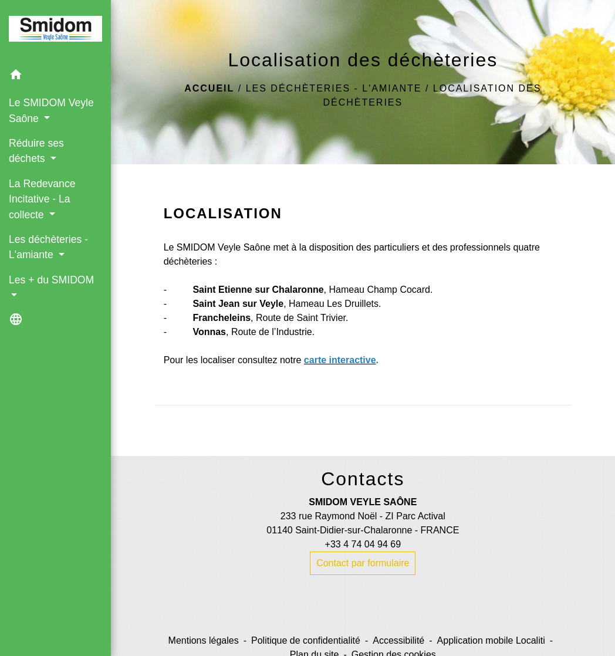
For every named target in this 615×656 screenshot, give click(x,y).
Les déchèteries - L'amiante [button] (48, 247)
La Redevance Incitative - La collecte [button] (42, 199)
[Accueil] (55, 31)
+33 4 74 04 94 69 (363, 544)
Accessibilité (398, 640)
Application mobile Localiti (491, 640)
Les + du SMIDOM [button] (51, 280)
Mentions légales (203, 640)
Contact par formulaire (362, 563)
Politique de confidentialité (305, 640)
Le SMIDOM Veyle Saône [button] (51, 110)
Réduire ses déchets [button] (36, 150)
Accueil (209, 88)
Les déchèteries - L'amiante (334, 88)
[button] (55, 76)
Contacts (362, 478)
